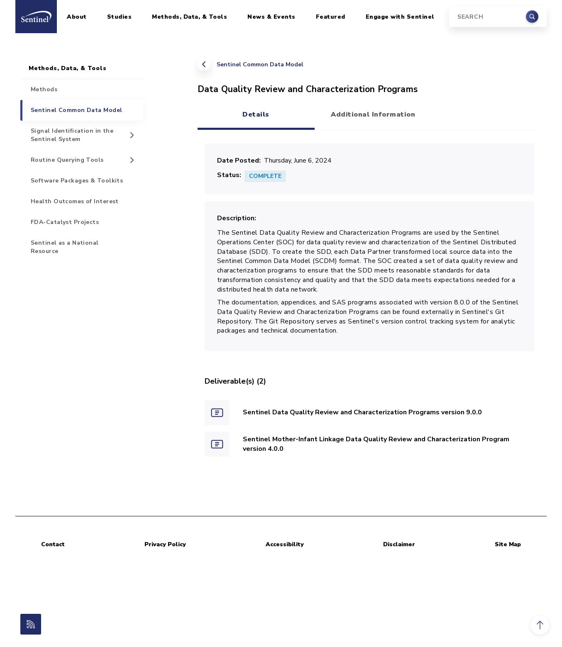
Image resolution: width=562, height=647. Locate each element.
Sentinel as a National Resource (65, 247)
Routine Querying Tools (67, 160)
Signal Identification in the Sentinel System (72, 135)
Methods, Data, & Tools (189, 17)
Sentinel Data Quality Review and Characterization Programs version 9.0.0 (362, 412)
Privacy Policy (165, 544)
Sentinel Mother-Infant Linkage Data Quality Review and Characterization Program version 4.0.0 (376, 444)
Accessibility (285, 544)
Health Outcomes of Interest (75, 201)
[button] (540, 625)
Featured (330, 17)
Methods (44, 89)
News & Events (271, 17)
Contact (53, 544)
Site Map (508, 544)
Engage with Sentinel (400, 17)
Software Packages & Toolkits (77, 181)
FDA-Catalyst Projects (65, 222)
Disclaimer (399, 544)
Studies (119, 17)
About (77, 17)
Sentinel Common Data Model (260, 64)
